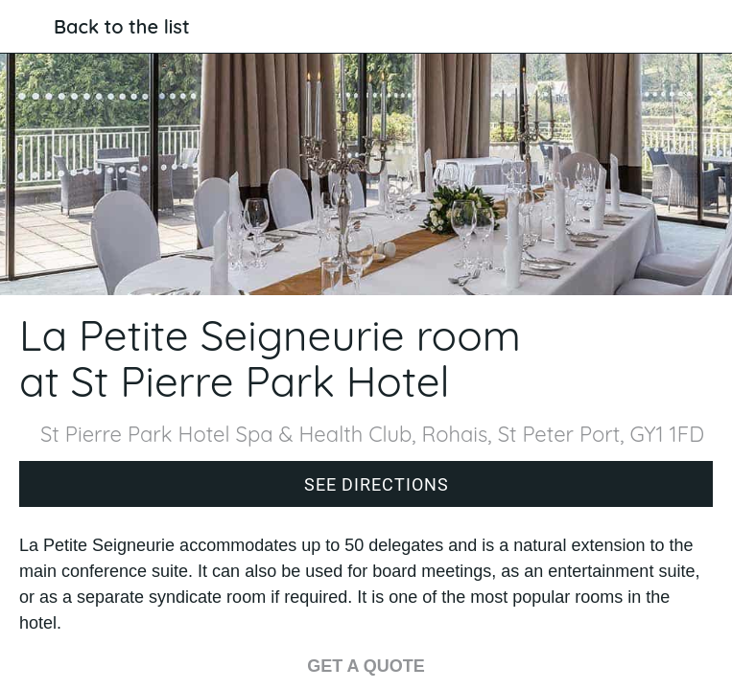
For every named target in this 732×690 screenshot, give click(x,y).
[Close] (26, 26)
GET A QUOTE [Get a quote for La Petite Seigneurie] (366, 666)
